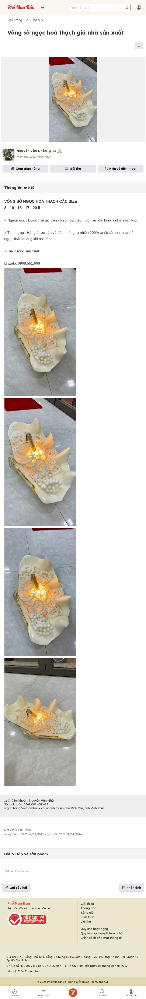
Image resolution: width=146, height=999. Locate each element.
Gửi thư (73, 169)
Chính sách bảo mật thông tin (101, 938)
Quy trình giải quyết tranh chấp (103, 933)
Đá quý (38, 20)
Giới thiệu (87, 904)
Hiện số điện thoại (120, 169)
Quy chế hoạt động (94, 929)
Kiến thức (87, 917)
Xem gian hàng (25, 169)
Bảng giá (87, 913)
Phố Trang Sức (17, 20)
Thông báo (88, 908)
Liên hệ (86, 922)
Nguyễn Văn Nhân (32, 151)
